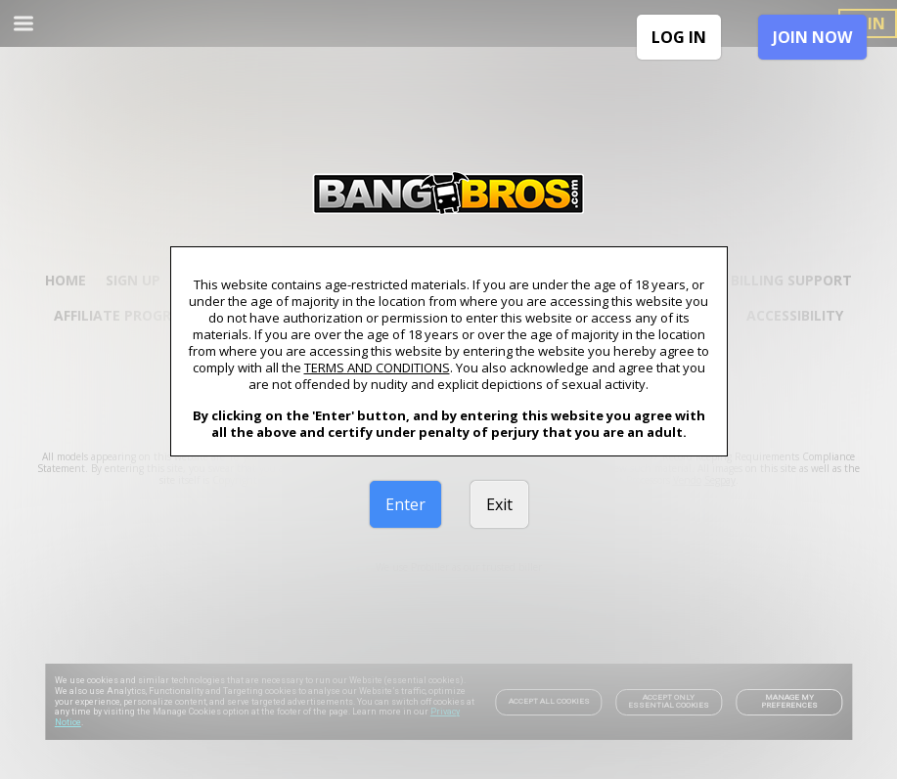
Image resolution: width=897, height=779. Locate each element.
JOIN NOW (812, 37)
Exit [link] (499, 504)
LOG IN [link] (678, 37)
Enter (405, 504)
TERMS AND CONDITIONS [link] (377, 367)
